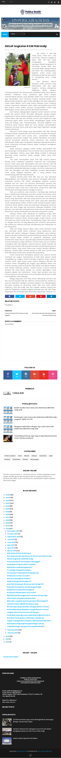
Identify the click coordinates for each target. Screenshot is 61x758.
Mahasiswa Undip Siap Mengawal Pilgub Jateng (25, 624)
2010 (7, 642)
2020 (8, 509)
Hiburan (26, 456)
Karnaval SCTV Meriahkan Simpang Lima (23, 573)
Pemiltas (7, 459)
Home (5, 34)
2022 (8, 503)
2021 (7, 506)
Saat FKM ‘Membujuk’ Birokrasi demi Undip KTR (25, 584)
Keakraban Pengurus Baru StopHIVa (21, 565)
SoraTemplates (22, 751)
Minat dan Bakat (39, 50)
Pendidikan (48, 50)
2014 (7, 526)
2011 (7, 639)
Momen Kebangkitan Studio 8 (18, 579)
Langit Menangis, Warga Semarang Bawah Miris (25, 626)
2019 (7, 512)
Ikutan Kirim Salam (10, 657)
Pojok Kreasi (16, 459)
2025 (8, 495)
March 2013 (11, 551)
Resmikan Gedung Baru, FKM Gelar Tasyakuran (25, 618)
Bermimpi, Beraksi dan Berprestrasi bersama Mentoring (29, 556)
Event (20, 456)
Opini (50, 456)
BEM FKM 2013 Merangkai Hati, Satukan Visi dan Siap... (28, 596)
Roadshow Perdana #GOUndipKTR (20, 590)
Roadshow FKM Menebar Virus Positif (21, 593)
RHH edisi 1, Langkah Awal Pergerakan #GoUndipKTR (27, 601)
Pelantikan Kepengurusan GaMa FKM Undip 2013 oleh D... (29, 615)
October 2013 (12, 534)
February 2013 (13, 630)
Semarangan (34, 459)
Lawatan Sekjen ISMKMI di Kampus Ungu (22, 604)
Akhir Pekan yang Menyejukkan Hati (21, 598)
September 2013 (13, 537)
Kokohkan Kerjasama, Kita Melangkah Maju (24, 587)
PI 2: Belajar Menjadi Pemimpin (19, 570)
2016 (7, 520)
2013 (7, 529)
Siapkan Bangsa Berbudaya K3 (19, 581)
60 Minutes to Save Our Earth (18, 576)
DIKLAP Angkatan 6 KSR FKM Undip (20, 559)
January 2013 (12, 633)
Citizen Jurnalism (10, 456)
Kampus (34, 456)
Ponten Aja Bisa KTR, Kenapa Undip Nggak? (23, 562)
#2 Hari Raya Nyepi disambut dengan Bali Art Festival (28, 607)
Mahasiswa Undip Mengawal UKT (19, 567)
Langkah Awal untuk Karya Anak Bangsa (23, 612)
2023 (8, 501)
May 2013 (11, 545)
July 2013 (11, 540)
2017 (7, 517)
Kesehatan (29, 50)
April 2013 (11, 548)
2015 (7, 523)
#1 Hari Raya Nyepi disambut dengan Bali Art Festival (27, 610)
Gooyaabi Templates (45, 751)
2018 (7, 515)
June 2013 (11, 542)
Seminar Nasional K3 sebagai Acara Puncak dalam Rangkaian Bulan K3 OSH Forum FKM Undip (32, 730)
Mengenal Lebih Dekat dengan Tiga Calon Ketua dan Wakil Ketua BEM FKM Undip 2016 (34, 428)
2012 (7, 636)
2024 (8, 498)
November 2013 (13, 531)
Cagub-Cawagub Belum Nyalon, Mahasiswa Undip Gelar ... (29, 621)
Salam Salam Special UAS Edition (25, 738)
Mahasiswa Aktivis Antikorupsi (19, 553)
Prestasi (25, 459)
